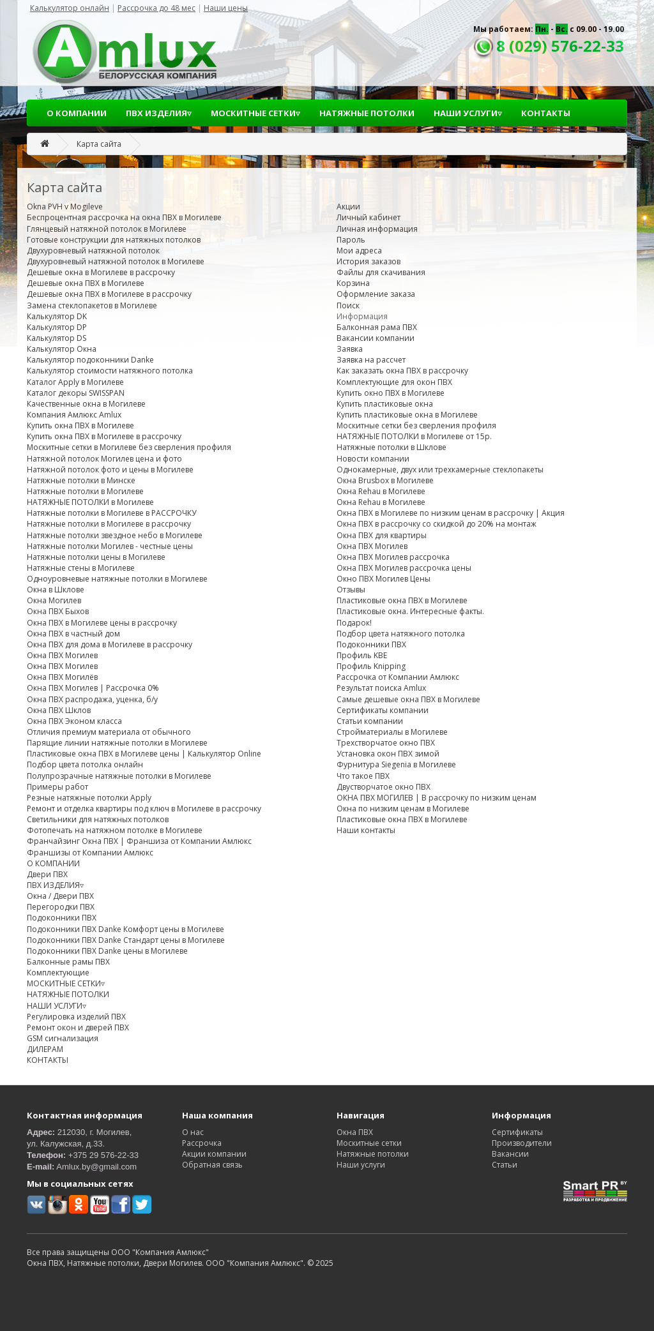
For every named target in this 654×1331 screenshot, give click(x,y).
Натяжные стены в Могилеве (81, 567)
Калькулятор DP (57, 327)
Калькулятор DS (56, 338)
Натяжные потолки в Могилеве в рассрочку (109, 523)
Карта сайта (99, 144)
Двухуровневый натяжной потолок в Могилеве (115, 261)
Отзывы (351, 589)
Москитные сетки (369, 1143)
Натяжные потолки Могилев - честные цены (110, 546)
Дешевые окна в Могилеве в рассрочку (101, 272)
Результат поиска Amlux (381, 687)
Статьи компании (370, 721)
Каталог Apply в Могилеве (75, 382)
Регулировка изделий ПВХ (76, 1016)
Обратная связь (212, 1164)
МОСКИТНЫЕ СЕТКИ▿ (255, 113)
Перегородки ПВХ (61, 906)
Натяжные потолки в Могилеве (85, 491)
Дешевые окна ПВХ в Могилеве (85, 283)
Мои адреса (359, 250)
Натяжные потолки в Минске (81, 480)
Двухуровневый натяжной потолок (93, 250)
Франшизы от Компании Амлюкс (90, 852)
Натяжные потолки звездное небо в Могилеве (114, 535)
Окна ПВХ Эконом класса (74, 721)
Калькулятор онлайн (69, 8)
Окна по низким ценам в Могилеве (403, 808)
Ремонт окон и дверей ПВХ (78, 1027)
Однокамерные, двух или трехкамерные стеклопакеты (440, 469)
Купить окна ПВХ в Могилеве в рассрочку (104, 436)
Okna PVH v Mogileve (65, 206)
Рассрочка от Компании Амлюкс (398, 677)
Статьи (504, 1164)
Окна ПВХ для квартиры (382, 535)
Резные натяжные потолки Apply (89, 797)
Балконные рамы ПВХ (68, 961)
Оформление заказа (376, 294)
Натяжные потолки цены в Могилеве (96, 557)
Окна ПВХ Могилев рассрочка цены (404, 567)
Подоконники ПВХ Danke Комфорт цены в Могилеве (125, 929)
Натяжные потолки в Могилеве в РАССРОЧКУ (111, 513)
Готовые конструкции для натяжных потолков (114, 239)
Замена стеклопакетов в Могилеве (92, 305)
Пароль (351, 239)
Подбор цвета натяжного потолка (401, 633)
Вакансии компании (375, 338)
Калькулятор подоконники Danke (90, 359)
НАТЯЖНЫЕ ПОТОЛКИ (366, 113)
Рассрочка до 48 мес (156, 8)
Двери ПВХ (47, 874)
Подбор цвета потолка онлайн (85, 764)
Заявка (350, 348)
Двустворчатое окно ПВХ (383, 786)
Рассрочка (202, 1143)
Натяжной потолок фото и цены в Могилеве (110, 469)
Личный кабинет (368, 217)
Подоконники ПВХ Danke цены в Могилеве (107, 950)
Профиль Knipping (371, 666)
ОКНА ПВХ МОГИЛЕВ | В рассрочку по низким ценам (436, 797)
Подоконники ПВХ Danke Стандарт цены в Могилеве (126, 940)
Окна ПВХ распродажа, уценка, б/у (92, 699)
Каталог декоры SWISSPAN (76, 392)
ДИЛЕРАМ (45, 1049)
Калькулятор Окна (61, 348)
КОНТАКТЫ (545, 113)
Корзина (353, 283)
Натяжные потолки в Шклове (391, 447)
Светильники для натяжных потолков (98, 819)
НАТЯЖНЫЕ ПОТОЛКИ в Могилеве (90, 502)
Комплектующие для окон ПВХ (394, 382)
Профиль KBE (362, 655)
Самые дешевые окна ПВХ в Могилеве (408, 699)
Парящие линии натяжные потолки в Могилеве (117, 742)
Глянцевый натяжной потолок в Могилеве (106, 228)
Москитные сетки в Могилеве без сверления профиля (129, 447)
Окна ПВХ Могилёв (62, 677)
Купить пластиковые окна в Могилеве (407, 414)
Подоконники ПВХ (61, 917)
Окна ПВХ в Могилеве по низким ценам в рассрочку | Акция (451, 513)
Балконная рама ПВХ (377, 327)
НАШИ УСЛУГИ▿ (468, 113)
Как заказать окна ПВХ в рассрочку (402, 370)
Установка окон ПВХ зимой (388, 753)
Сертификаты (517, 1132)
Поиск (348, 305)
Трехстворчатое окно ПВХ (386, 742)
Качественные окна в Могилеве (86, 403)
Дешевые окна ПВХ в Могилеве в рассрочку (109, 294)
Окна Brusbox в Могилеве (385, 480)
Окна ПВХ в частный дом (73, 633)
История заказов (368, 261)
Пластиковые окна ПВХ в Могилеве (402, 600)
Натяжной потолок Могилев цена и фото (104, 458)
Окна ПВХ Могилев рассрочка (393, 557)
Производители (522, 1143)
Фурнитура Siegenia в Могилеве (396, 764)
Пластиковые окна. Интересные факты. (410, 611)
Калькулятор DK (57, 316)
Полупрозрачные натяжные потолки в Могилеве (119, 776)
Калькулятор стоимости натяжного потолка (110, 370)
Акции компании (214, 1153)
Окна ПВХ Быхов (58, 611)
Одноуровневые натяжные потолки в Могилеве (117, 578)
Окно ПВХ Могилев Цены (383, 578)
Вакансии (510, 1153)
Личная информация (377, 228)
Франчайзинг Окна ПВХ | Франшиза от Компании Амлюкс (139, 841)
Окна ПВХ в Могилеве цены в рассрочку (102, 622)
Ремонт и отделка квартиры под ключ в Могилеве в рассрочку (144, 808)
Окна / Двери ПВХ (60, 896)
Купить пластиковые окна (385, 403)
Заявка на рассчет (371, 359)
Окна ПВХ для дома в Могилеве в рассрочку (109, 644)
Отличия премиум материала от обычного (109, 731)
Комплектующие (58, 972)
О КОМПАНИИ (77, 113)
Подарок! (354, 622)
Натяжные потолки (373, 1153)
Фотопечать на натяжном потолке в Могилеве (114, 830)
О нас (193, 1132)
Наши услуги (361, 1164)
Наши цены (226, 8)
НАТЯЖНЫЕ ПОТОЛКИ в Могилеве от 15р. (414, 436)
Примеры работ (57, 786)
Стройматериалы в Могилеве (392, 731)
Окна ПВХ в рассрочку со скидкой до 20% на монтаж (436, 523)
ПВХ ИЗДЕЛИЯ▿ (159, 113)
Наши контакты (366, 830)
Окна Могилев (54, 600)
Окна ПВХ (355, 1132)
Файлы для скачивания (381, 272)
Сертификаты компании (383, 710)
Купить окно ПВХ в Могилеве (391, 392)
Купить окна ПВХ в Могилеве (80, 425)
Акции (348, 206)
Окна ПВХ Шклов (59, 710)
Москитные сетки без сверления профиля (416, 425)
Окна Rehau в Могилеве (381, 491)
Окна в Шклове (55, 589)
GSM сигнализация (62, 1038)
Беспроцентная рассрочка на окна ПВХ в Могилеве (124, 217)
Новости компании (373, 458)
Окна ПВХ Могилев (62, 655)
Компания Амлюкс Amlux (74, 414)
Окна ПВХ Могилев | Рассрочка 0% (93, 687)
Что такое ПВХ (363, 776)
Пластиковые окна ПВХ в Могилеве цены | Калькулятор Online (144, 753)
